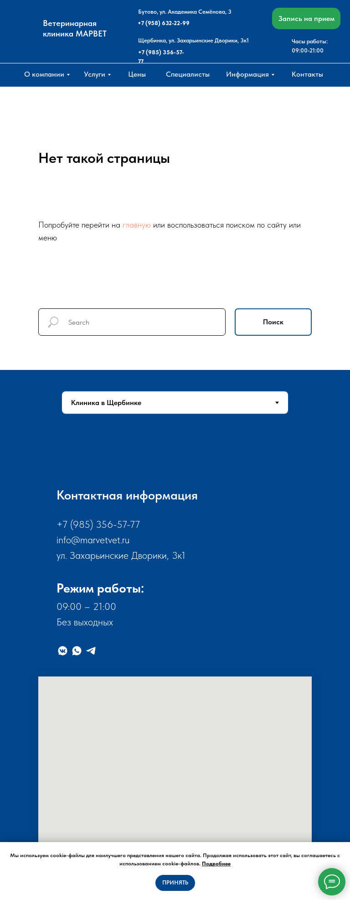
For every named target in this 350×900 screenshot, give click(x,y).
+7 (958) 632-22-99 (164, 23)
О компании (44, 74)
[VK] (62, 650)
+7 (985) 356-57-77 (98, 524)
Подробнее (216, 863)
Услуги (94, 74)
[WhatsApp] (76, 650)
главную (137, 224)
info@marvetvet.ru (93, 540)
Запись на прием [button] (306, 18)
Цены (137, 74)
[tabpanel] (175, 664)
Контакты (307, 74)
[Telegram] (91, 650)
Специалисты (188, 74)
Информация (247, 74)
